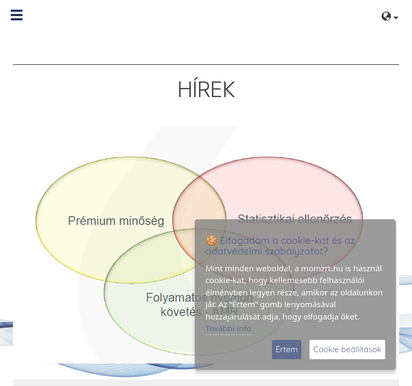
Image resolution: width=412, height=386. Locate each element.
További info (228, 328)
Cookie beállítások (347, 349)
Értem (287, 349)
